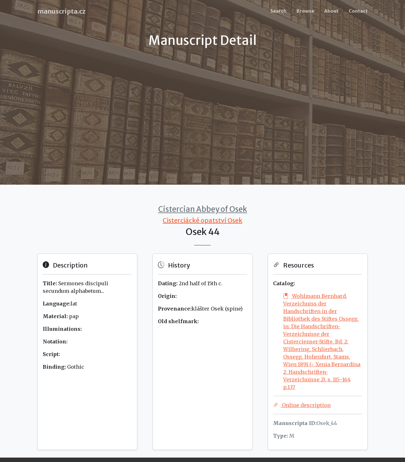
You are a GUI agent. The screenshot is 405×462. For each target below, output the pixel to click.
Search (278, 11)
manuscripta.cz (61, 11)
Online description (302, 405)
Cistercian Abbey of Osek (202, 209)
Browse (305, 11)
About (331, 11)
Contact (358, 11)
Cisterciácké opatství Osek (202, 220)
